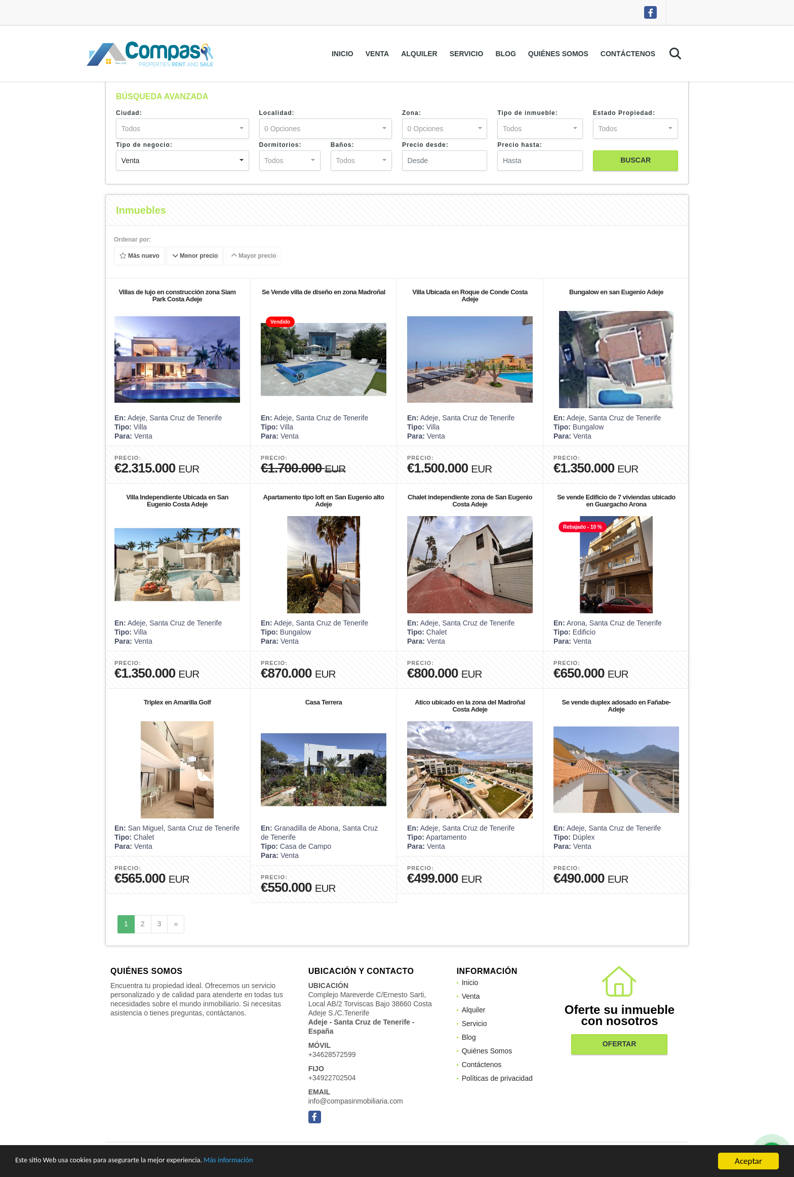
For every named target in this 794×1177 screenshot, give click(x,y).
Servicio (467, 54)
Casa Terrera (323, 702)
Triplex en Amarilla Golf (177, 702)
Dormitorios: (280, 144)
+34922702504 (332, 1078)
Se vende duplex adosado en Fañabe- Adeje (616, 705)
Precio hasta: (519, 144)
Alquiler (419, 54)
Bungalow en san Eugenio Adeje (616, 292)
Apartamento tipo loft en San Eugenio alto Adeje (323, 500)
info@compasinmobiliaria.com (355, 1101)
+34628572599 (332, 1054)
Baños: (342, 144)
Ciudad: (129, 112)
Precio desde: (425, 144)
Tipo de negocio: (144, 144)
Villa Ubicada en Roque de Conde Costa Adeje (470, 295)
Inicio (342, 54)
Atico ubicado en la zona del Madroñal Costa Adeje (470, 705)
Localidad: (277, 112)
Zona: (411, 112)
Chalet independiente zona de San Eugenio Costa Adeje (470, 500)
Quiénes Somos (558, 54)
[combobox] (182, 129)
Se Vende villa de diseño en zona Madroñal (323, 292)
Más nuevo (140, 256)
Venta (377, 54)
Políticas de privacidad (497, 1078)
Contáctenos (628, 54)
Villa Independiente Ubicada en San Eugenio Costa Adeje (177, 500)
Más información (270, 1162)
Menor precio (195, 256)
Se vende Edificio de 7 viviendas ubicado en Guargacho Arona (616, 500)
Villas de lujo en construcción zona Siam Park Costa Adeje (176, 295)
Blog (505, 54)
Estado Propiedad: (624, 112)
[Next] (175, 924)
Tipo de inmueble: (527, 112)
